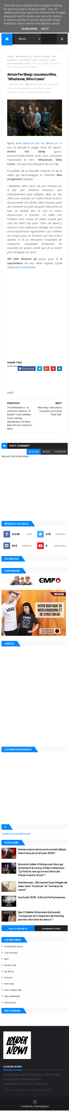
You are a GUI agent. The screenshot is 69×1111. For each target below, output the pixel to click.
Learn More (29, 28)
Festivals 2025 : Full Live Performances (42, 898)
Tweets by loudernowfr (16, 834)
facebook (60, 452)
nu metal (9, 971)
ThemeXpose (41, 1106)
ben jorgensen (23, 88)
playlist (8, 978)
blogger (34, 452)
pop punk (9, 984)
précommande (25, 267)
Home (10, 56)
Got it (45, 28)
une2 (27, 63)
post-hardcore (13, 990)
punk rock (10, 1003)
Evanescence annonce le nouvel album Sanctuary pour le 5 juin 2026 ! (42, 851)
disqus (47, 452)
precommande (15, 63)
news (53, 60)
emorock (44, 60)
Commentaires (51, 929)
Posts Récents (18, 929)
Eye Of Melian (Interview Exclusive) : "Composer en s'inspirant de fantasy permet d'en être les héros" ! (41, 916)
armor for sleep (41, 56)
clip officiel (25, 60)
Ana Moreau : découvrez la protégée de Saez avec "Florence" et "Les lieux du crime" (42, 886)
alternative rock (23, 56)
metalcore (10, 965)
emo (35, 60)
